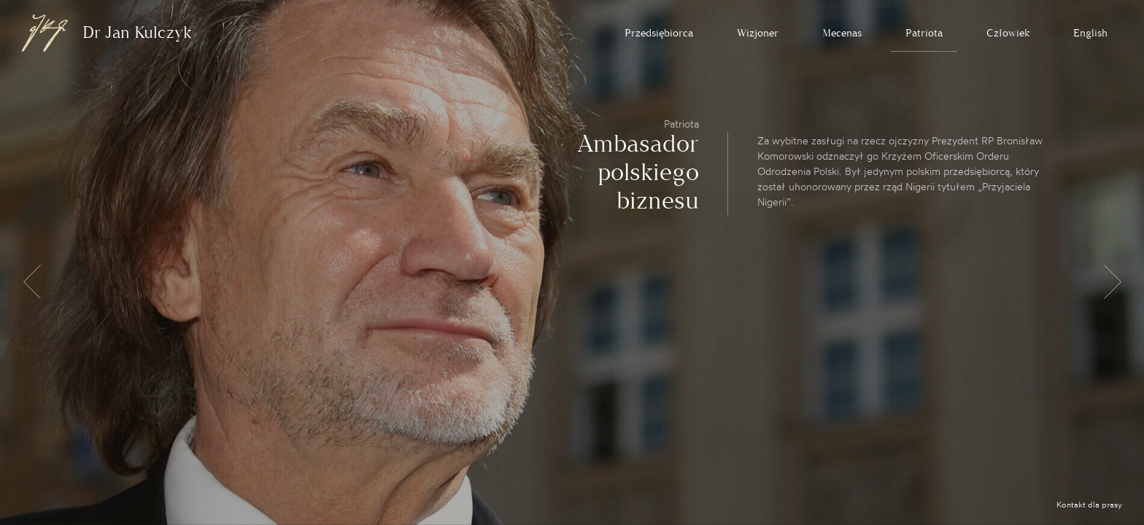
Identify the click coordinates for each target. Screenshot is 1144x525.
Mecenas (842, 33)
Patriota (924, 33)
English (1090, 33)
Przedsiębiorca (659, 33)
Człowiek (1007, 33)
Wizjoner (757, 33)
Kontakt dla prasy (1089, 504)
